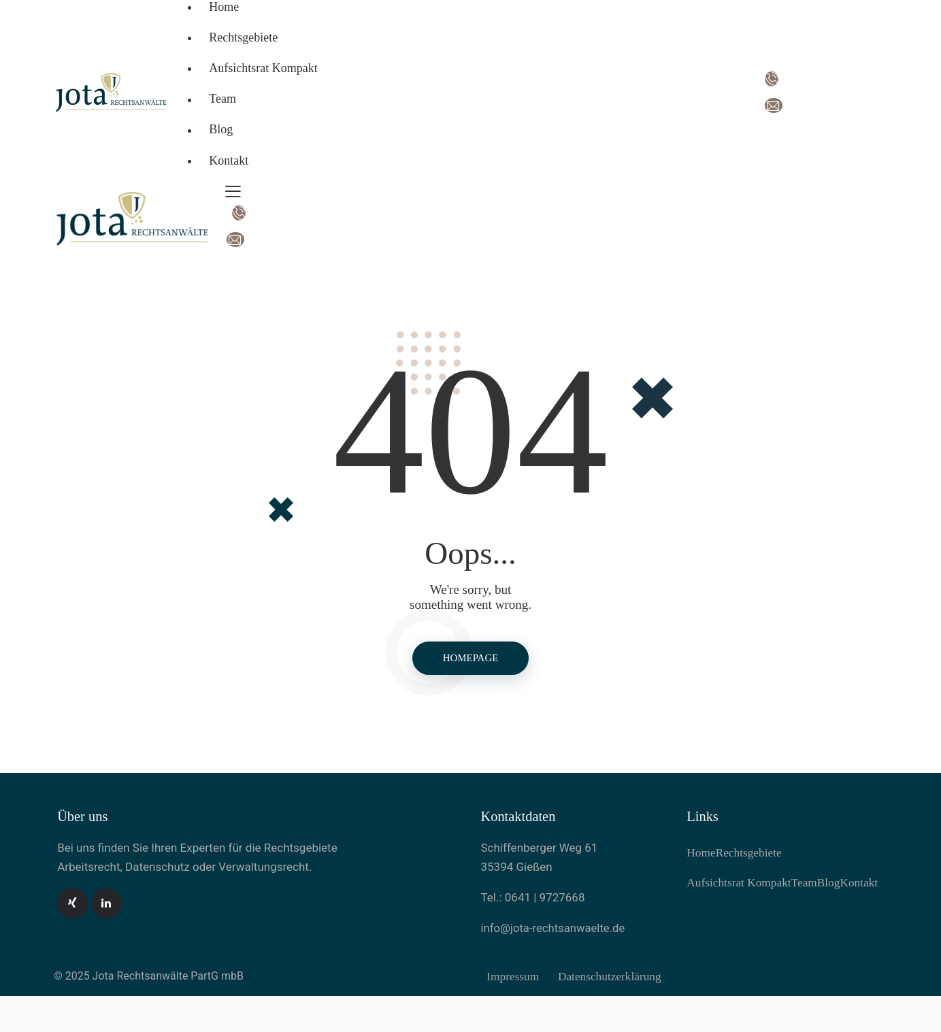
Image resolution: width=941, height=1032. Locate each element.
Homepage (470, 659)
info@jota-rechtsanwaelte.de (554, 930)
